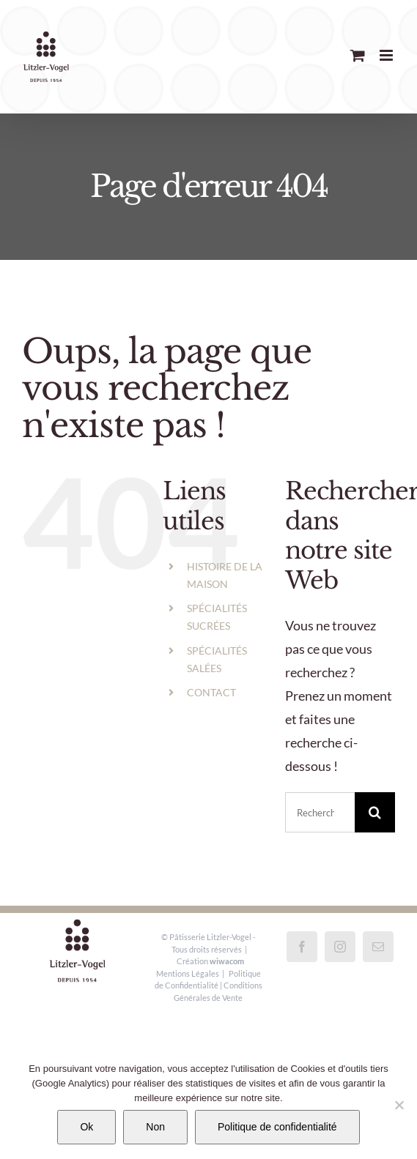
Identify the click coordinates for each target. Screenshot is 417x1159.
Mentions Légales (187, 973)
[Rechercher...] (320, 812)
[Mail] (378, 946)
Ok (86, 1127)
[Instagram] (340, 946)
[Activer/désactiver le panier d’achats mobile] (357, 55)
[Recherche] (375, 812)
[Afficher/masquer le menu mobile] (387, 55)
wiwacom (227, 961)
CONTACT (211, 692)
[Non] (398, 1104)
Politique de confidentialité (277, 1127)
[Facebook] (302, 946)
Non (155, 1127)
